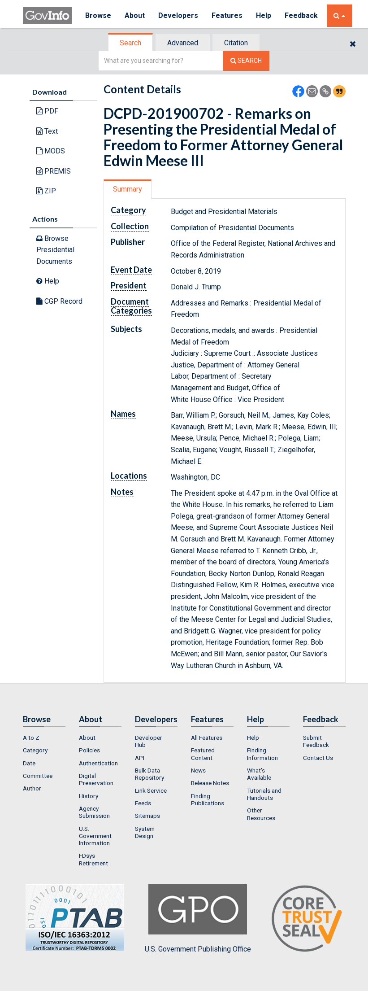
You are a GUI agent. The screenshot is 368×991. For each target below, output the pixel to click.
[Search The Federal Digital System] (246, 61)
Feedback (301, 15)
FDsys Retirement (93, 859)
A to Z (31, 737)
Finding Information (262, 754)
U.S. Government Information (95, 836)
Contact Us (318, 757)
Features (227, 15)
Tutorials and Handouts (264, 794)
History (88, 795)
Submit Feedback (316, 741)
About (135, 15)
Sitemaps (147, 815)
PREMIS (53, 171)
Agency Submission (94, 812)
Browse (98, 15)
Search (130, 43)
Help (263, 15)
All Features (206, 737)
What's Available (259, 774)
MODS (50, 151)
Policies (89, 750)
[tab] (131, 42)
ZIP (46, 191)
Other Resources (261, 814)
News (198, 770)
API (139, 757)
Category (35, 750)
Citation (236, 43)
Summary (127, 189)
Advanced (182, 43)
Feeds (143, 803)
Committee (37, 775)
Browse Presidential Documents (55, 250)
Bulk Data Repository (149, 774)
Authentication (98, 763)
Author (32, 788)
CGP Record (59, 301)
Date (29, 763)
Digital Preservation (96, 779)
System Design (145, 832)
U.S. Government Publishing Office (198, 918)
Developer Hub (148, 741)
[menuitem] (44, 737)
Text (47, 131)
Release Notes (210, 782)
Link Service (151, 790)
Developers (178, 15)
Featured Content (203, 754)
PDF (47, 111)
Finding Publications (207, 799)
